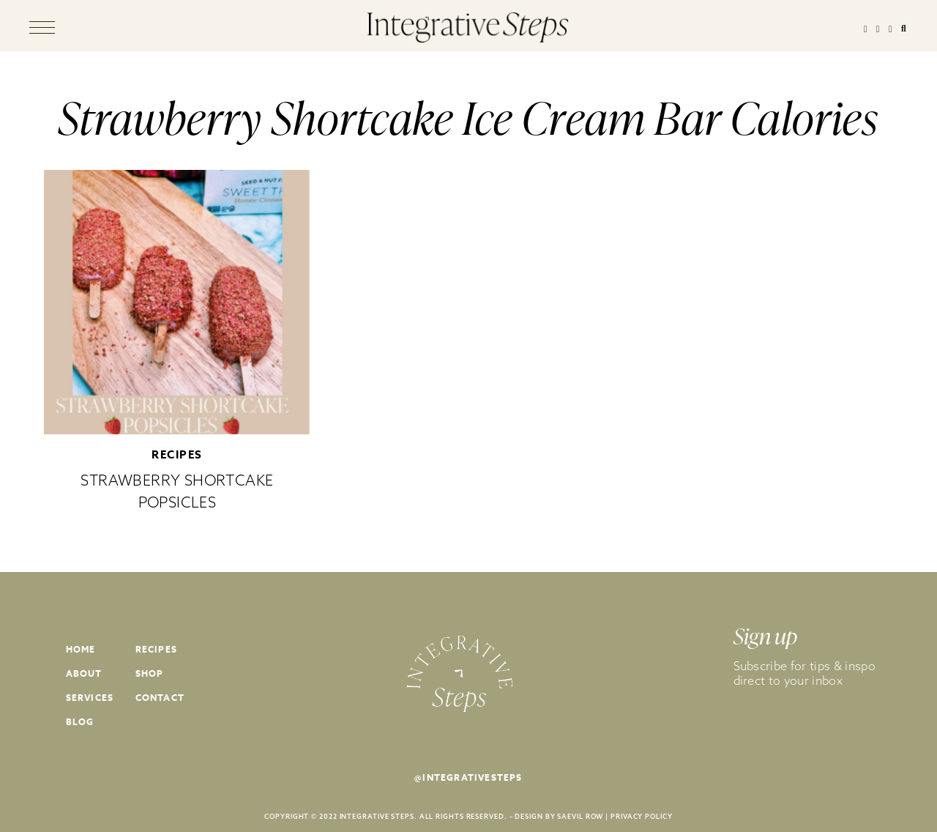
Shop (149, 673)
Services (90, 697)
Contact (159, 697)
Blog (80, 722)
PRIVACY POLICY (642, 816)
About (84, 673)
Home (81, 649)
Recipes (177, 454)
